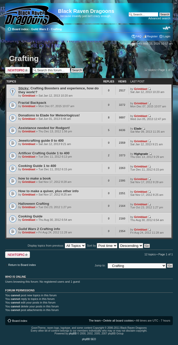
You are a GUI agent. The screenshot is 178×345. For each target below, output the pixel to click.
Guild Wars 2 (39, 29)
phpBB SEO (89, 339)
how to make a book (34, 178)
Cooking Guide (30, 216)
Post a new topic (17, 70)
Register (152, 36)
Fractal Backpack (32, 103)
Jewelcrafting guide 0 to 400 (41, 140)
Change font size (166, 28)
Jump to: (100, 265)
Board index (20, 29)
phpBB (73, 333)
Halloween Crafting (33, 204)
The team (95, 320)
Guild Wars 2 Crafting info (39, 229)
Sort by (102, 245)
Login (166, 36)
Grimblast (28, 95)
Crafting (56, 29)
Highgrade (141, 153)
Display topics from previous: (57, 245)
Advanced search (159, 18)
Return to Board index (22, 264)
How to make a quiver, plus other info (48, 191)
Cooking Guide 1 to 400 (37, 166)
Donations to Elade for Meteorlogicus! (49, 115)
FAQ (138, 36)
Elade (138, 128)
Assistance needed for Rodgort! (44, 128)
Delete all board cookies (118, 320)
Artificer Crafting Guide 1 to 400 (44, 153)
